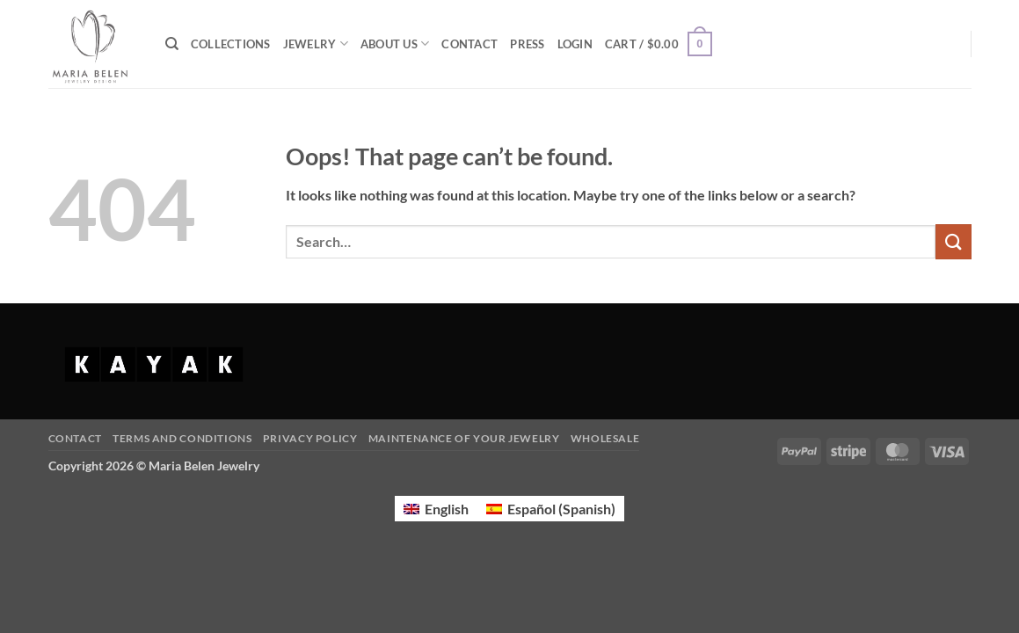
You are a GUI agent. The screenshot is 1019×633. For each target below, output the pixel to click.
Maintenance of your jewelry (464, 438)
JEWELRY (315, 43)
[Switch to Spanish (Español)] (550, 508)
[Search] (171, 44)
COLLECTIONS (231, 44)
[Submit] (953, 241)
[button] (575, 44)
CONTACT (469, 44)
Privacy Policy (310, 438)
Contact (75, 438)
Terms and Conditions (182, 438)
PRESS (527, 44)
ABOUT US (395, 43)
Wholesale (605, 438)
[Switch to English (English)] (436, 508)
